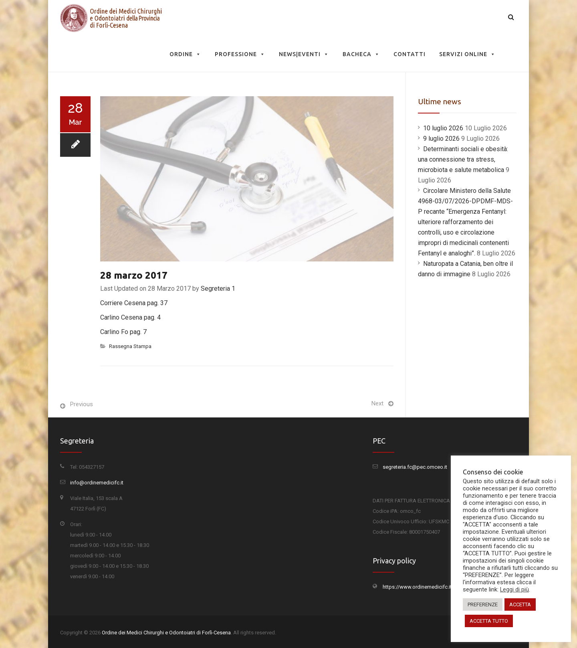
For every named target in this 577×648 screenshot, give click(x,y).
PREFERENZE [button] (483, 604)
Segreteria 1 (218, 288)
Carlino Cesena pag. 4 (130, 317)
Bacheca (361, 54)
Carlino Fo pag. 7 (123, 332)
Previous (81, 404)
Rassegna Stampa (130, 346)
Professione (240, 54)
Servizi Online (467, 54)
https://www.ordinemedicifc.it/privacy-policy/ (435, 587)
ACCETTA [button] (520, 604)
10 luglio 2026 (443, 128)
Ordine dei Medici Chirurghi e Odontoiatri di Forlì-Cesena (166, 633)
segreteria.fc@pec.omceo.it (415, 467)
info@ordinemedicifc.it (96, 483)
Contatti (409, 54)
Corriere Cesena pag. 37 (133, 303)
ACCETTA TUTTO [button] (489, 621)
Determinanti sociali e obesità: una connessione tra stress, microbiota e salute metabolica (463, 159)
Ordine (185, 54)
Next (377, 403)
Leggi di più (514, 589)
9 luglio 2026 (441, 138)
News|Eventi (304, 54)
